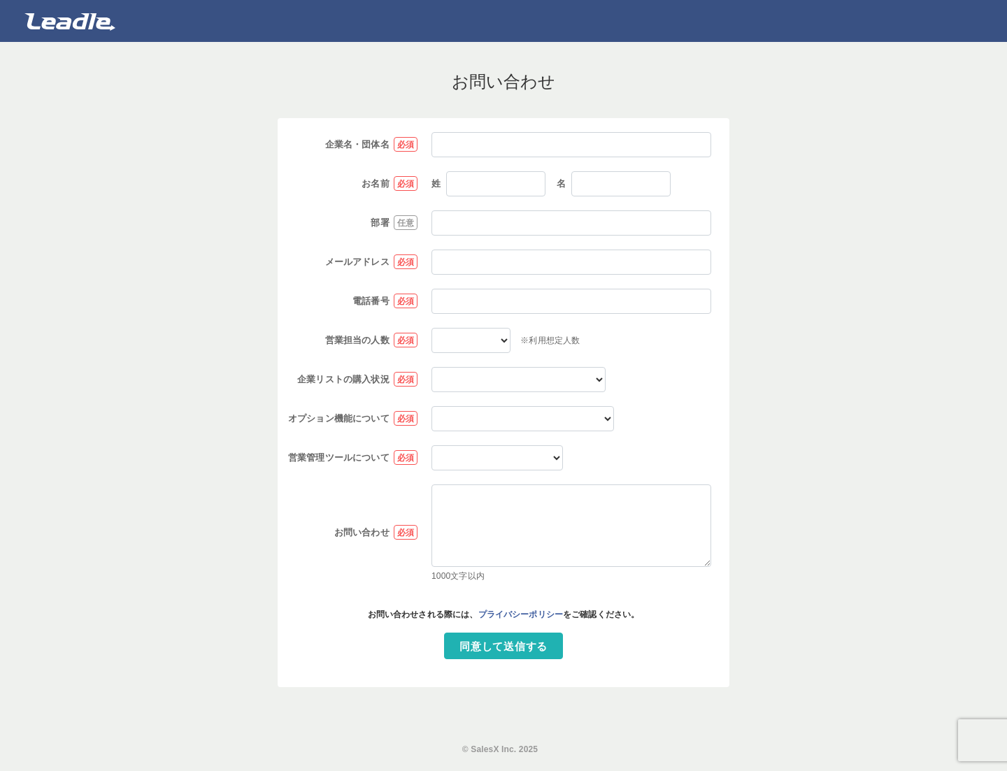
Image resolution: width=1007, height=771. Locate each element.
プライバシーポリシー (521, 614)
